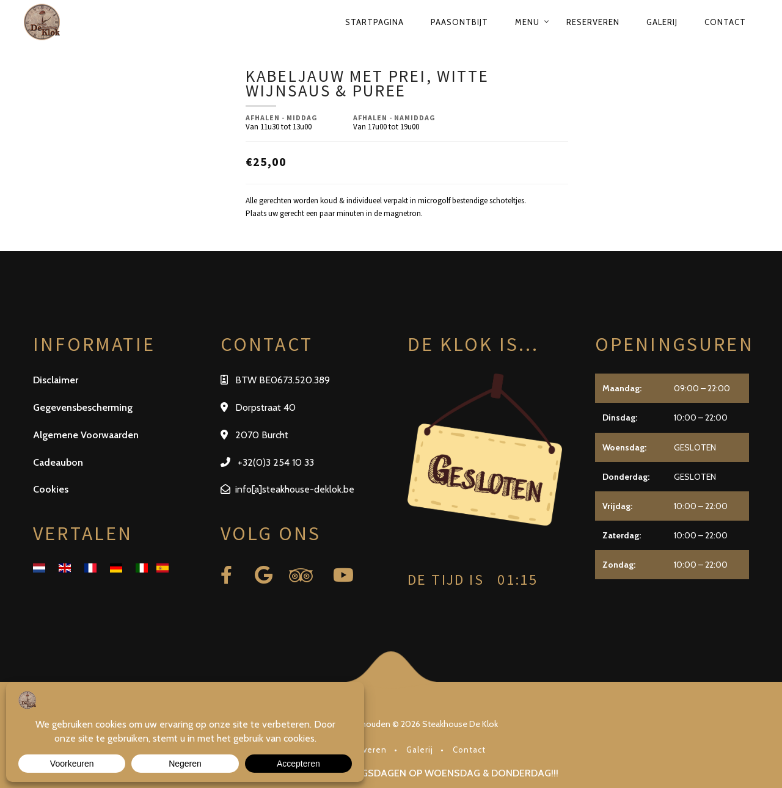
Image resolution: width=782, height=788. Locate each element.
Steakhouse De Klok (460, 723)
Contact (725, 22)
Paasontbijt (459, 22)
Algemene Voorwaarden (86, 435)
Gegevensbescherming (83, 407)
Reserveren (592, 22)
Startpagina (374, 22)
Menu (527, 22)
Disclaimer (55, 380)
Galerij (662, 22)
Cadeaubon (58, 462)
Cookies (50, 489)
